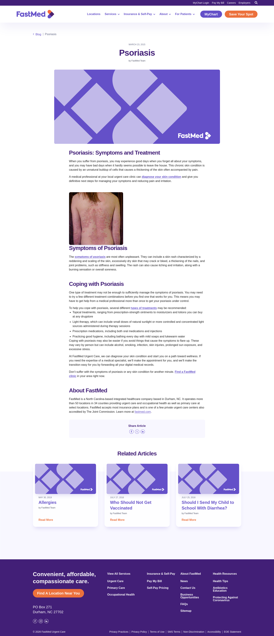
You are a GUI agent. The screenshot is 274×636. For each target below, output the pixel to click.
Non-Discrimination (193, 632)
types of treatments (144, 308)
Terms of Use (157, 632)
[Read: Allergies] (65, 479)
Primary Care (116, 588)
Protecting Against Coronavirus (225, 599)
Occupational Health (121, 594)
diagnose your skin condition (161, 176)
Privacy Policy (139, 632)
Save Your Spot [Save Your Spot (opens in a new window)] (241, 14)
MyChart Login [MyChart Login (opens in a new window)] (201, 3)
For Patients (184, 14)
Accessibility (214, 632)
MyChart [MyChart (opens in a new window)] (211, 14)
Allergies (48, 502)
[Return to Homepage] (35, 14)
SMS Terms (174, 632)
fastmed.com (143, 411)
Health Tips (220, 581)
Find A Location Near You (58, 593)
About (165, 14)
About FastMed (190, 573)
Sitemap (185, 611)
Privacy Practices (118, 632)
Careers (231, 3)
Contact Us (187, 588)
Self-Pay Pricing (158, 588)
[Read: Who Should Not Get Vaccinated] (137, 479)
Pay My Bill (218, 3)
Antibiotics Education (220, 589)
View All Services (119, 573)
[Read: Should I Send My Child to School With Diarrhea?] (208, 479)
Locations (93, 14)
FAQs (184, 604)
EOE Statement (232, 632)
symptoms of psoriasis (90, 256)
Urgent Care (115, 581)
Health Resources (225, 573)
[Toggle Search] (256, 2)
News (184, 581)
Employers (244, 3)
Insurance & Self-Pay (139, 14)
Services (112, 14)
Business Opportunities (189, 596)
